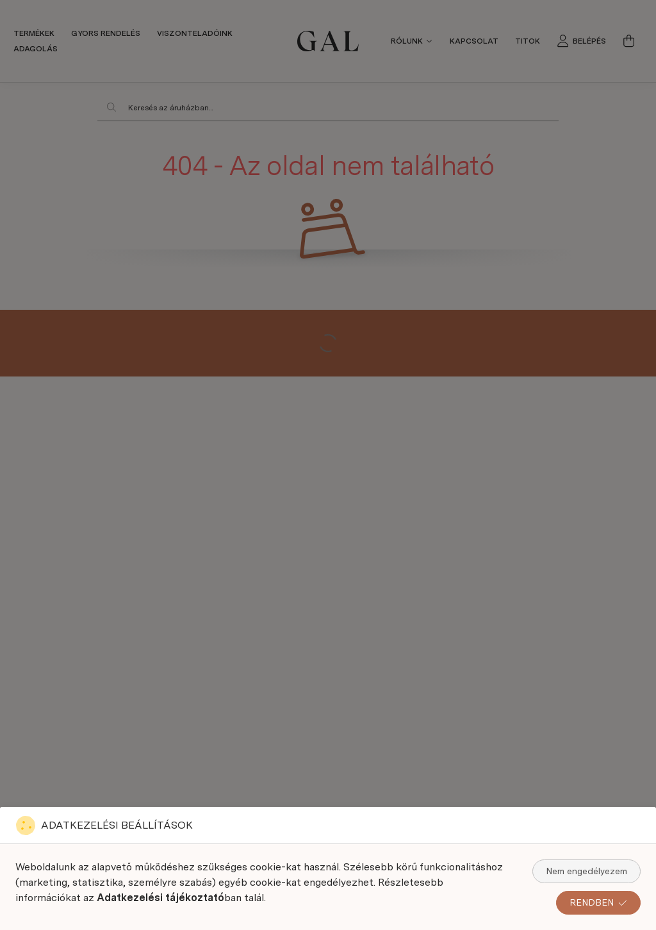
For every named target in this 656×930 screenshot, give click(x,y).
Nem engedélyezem (586, 871)
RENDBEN (598, 902)
